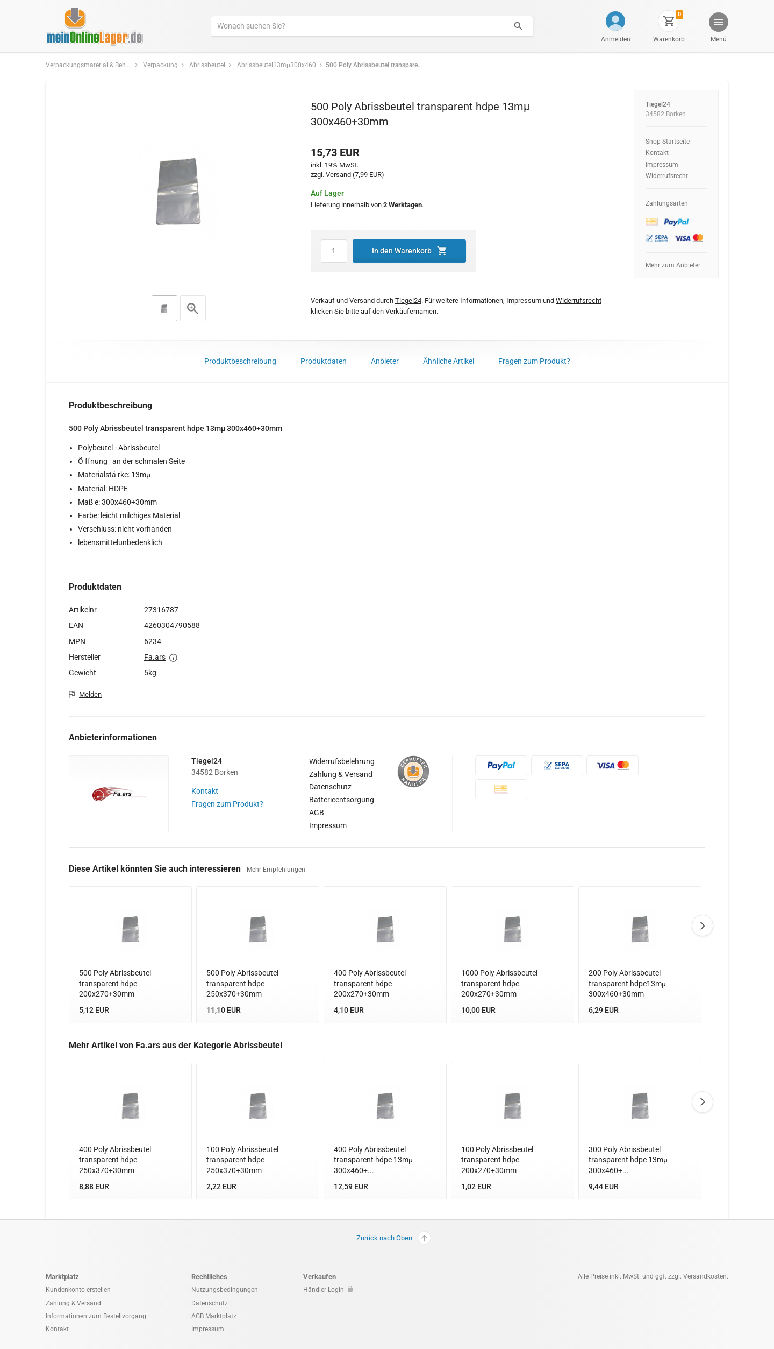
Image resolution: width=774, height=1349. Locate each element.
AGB (316, 812)
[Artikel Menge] (334, 251)
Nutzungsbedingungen (224, 1290)
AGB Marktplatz (213, 1316)
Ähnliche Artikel (448, 361)
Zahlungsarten (667, 203)
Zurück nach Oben (393, 1238)
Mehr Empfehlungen (276, 869)
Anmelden (615, 39)
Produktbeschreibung (240, 361)
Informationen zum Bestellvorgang (96, 1316)
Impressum (662, 164)
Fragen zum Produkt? (534, 361)
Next (702, 925)
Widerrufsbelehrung (342, 761)
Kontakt (657, 153)
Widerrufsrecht (667, 176)
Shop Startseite (668, 141)
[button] (718, 28)
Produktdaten (323, 361)
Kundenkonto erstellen (78, 1290)
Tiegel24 (658, 104)
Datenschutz (330, 786)
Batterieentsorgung (341, 799)
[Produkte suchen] (357, 26)
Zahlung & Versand (340, 774)
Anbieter (385, 361)
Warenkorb (669, 39)
